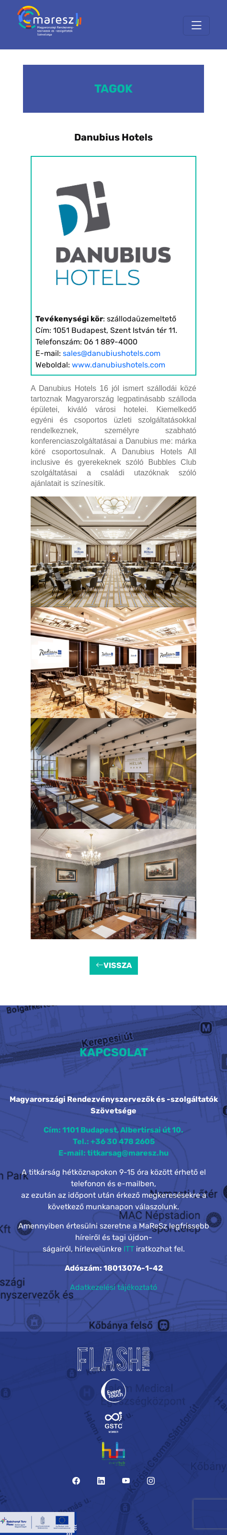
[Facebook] (76, 1481)
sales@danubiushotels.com (111, 353)
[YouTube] (126, 1481)
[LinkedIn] (101, 1481)
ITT (129, 1248)
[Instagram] (151, 1481)
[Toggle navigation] (196, 25)
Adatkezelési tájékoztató (113, 1287)
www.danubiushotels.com (118, 364)
